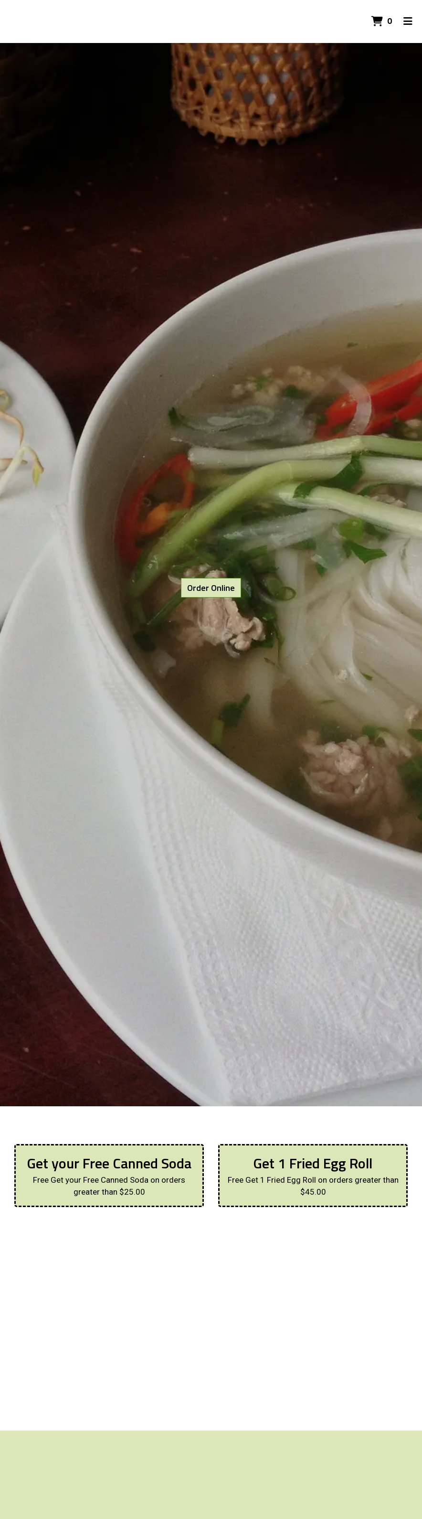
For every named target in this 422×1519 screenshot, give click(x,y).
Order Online (211, 587)
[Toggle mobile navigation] (408, 21)
